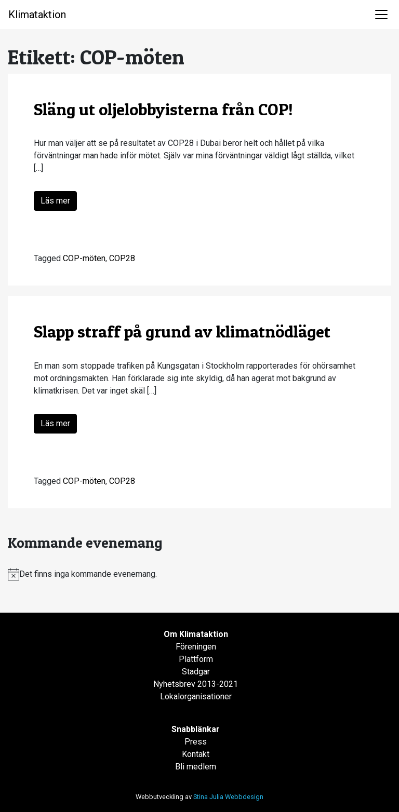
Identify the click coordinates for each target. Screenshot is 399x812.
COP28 (122, 258)
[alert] (199, 574)
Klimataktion (37, 14)
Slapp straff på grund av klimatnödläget (184, 331)
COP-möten (84, 258)
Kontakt (195, 754)
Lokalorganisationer (196, 696)
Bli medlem (195, 767)
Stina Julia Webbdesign (228, 797)
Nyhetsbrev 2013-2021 (195, 684)
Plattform (196, 659)
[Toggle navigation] (381, 14)
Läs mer (55, 201)
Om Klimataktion (196, 634)
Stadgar (196, 671)
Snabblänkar (195, 729)
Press (195, 742)
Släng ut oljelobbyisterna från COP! (163, 109)
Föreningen (196, 647)
